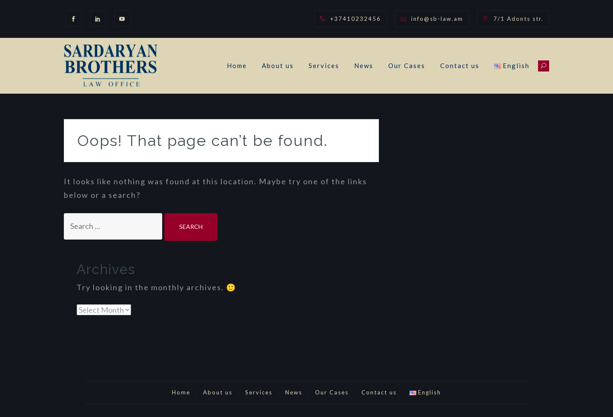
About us (278, 65)
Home (237, 65)
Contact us (459, 65)
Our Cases (406, 65)
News (363, 65)
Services (324, 65)
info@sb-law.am (437, 18)
